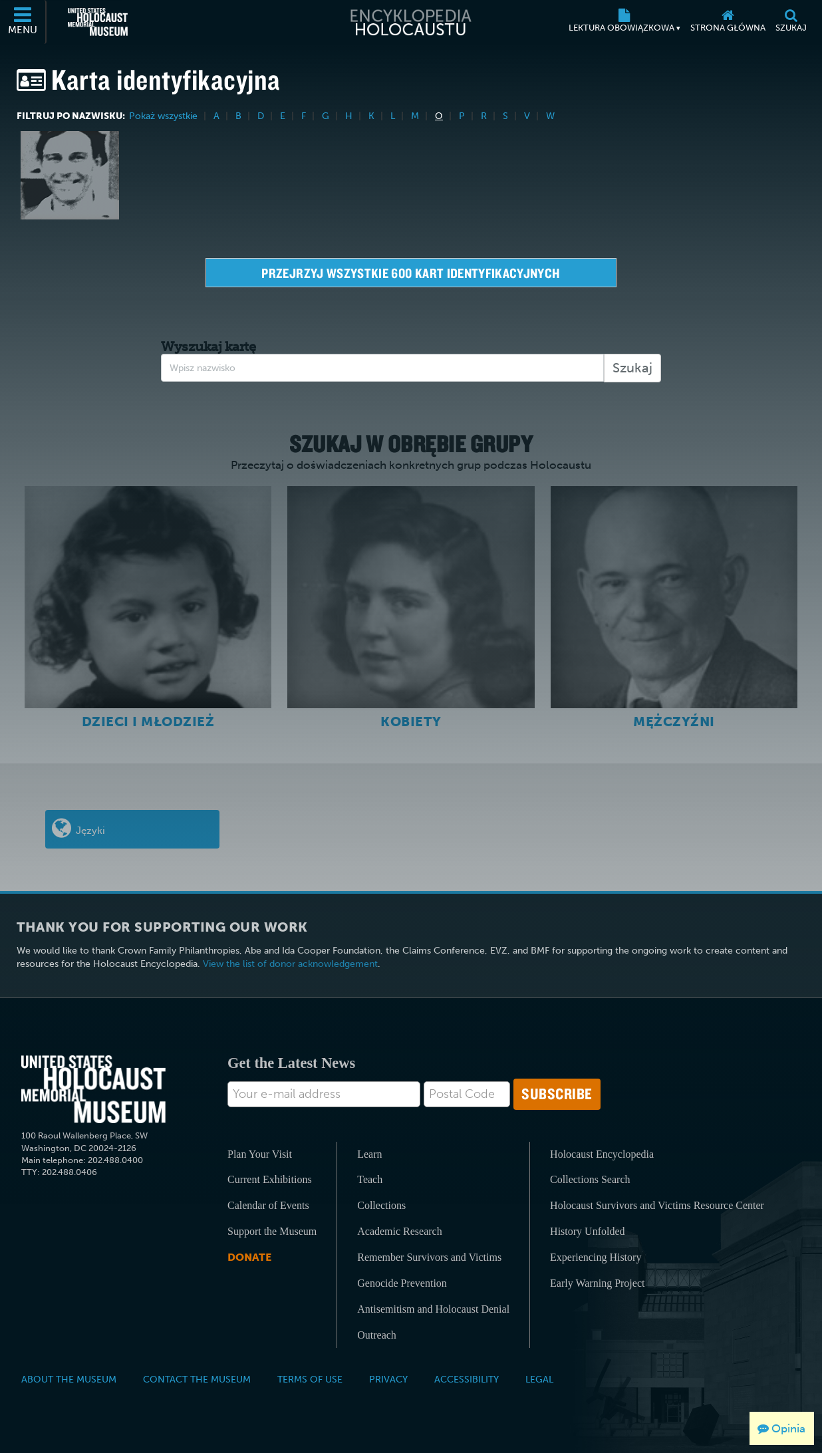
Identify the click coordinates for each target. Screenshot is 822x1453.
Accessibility (466, 1379)
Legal (539, 1379)
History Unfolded (587, 1231)
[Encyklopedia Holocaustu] (411, 22)
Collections (381, 1205)
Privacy (388, 1379)
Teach (369, 1179)
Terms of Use (309, 1379)
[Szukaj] (790, 22)
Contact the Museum (197, 1379)
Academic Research (399, 1231)
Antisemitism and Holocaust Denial (433, 1309)
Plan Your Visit (259, 1154)
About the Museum (68, 1379)
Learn (369, 1154)
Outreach (376, 1335)
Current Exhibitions (269, 1179)
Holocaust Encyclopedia (602, 1154)
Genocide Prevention (402, 1283)
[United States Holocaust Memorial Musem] (93, 1089)
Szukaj (632, 368)
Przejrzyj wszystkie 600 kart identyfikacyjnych (410, 273)
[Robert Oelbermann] (70, 175)
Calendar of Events (268, 1205)
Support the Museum (272, 1231)
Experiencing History (595, 1257)
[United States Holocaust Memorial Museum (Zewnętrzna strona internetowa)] (98, 22)
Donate (249, 1257)
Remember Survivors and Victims (429, 1257)
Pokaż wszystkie (164, 116)
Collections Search (590, 1179)
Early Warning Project (597, 1283)
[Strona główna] (727, 22)
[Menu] (23, 22)
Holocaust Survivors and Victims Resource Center (657, 1205)
